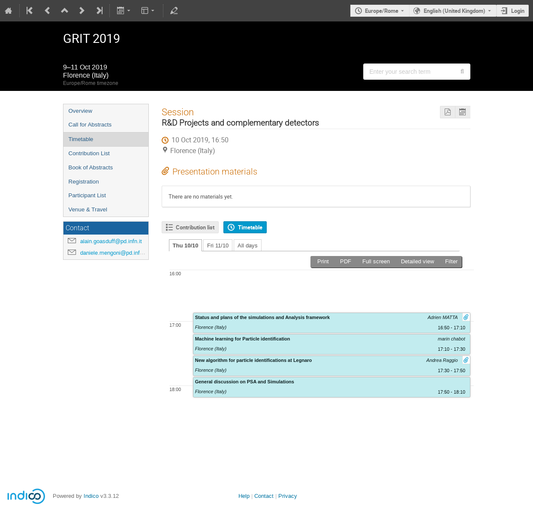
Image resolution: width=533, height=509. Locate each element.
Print (323, 261)
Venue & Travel (88, 209)
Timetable (81, 139)
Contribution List (89, 153)
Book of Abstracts (91, 167)
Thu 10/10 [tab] (186, 245)
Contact (264, 496)
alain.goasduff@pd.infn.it (111, 241)
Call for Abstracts (90, 124)
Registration (84, 181)
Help (244, 496)
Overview (81, 111)
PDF (345, 261)
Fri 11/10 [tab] (218, 245)
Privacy (287, 496)
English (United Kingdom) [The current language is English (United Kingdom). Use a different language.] (454, 11)
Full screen (376, 261)
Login (517, 11)
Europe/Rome (381, 11)
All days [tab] (248, 245)
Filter (451, 261)
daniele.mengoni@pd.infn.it (114, 252)
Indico (91, 496)
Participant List (87, 195)
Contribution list (195, 227)
